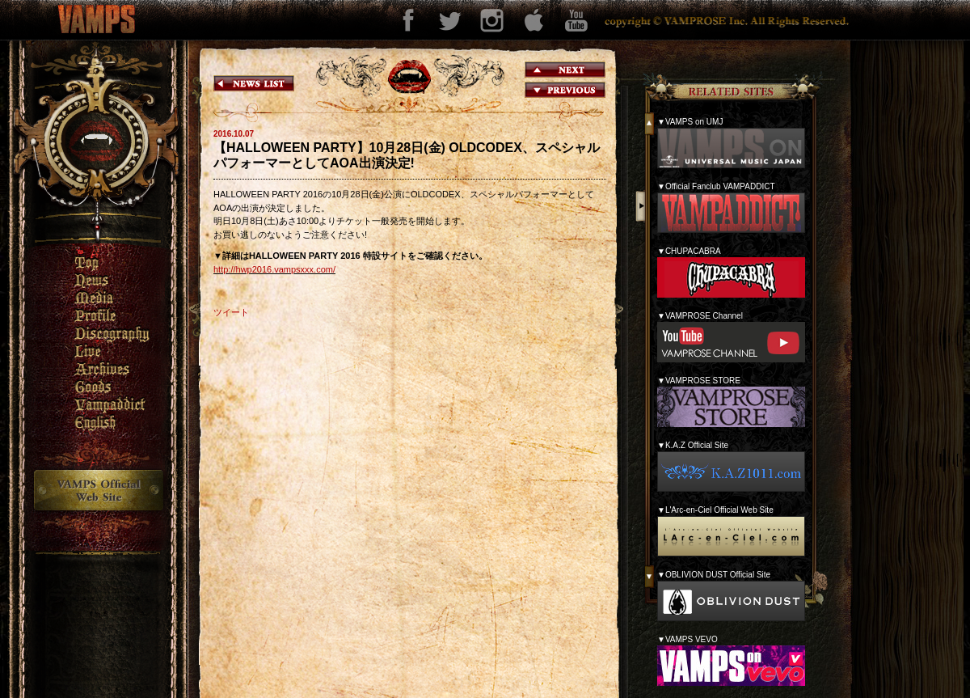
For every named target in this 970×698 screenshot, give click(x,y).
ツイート (231, 312)
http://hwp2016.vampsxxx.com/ (274, 269)
